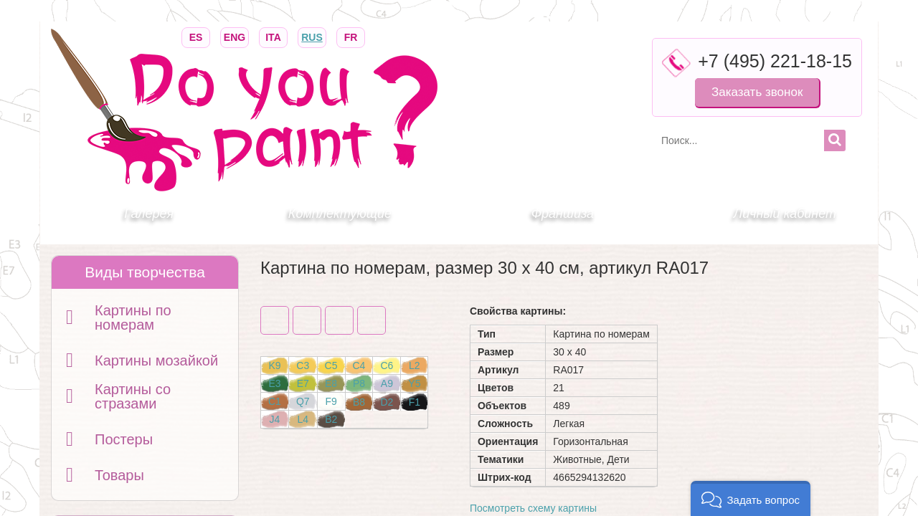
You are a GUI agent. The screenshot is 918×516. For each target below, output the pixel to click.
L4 (302, 419)
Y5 (414, 383)
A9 (387, 383)
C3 (302, 365)
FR (350, 36)
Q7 (303, 401)
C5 (331, 365)
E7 (303, 383)
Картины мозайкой (156, 360)
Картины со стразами (133, 396)
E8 (331, 383)
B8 (359, 402)
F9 (330, 401)
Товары (119, 475)
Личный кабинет (785, 213)
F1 (414, 402)
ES (195, 36)
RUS (312, 36)
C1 (274, 401)
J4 (275, 419)
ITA (273, 36)
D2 (386, 402)
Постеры (124, 439)
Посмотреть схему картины (533, 508)
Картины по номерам (133, 317)
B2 (331, 419)
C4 (359, 365)
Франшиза (562, 213)
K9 (274, 365)
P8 (359, 383)
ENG (234, 36)
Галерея (149, 213)
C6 (386, 365)
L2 (414, 365)
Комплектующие (340, 213)
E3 (274, 383)
